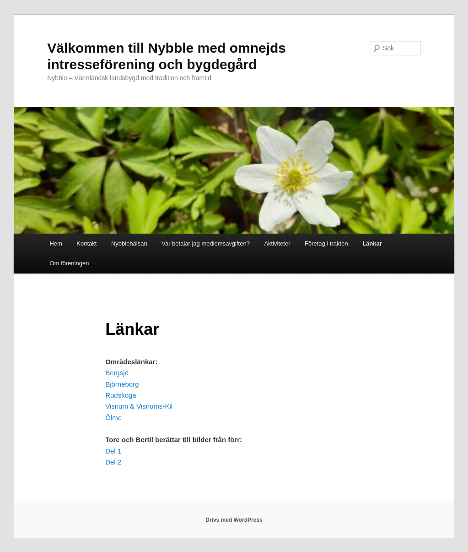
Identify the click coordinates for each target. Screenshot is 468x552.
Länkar (372, 243)
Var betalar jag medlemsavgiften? (205, 243)
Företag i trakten (326, 243)
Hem (55, 243)
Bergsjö (117, 373)
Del (110, 462)
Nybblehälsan (129, 243)
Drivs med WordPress (234, 520)
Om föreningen (69, 263)
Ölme (113, 417)
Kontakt (86, 243)
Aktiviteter (277, 243)
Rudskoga (120, 395)
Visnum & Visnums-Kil (138, 406)
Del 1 (113, 451)
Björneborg (122, 384)
